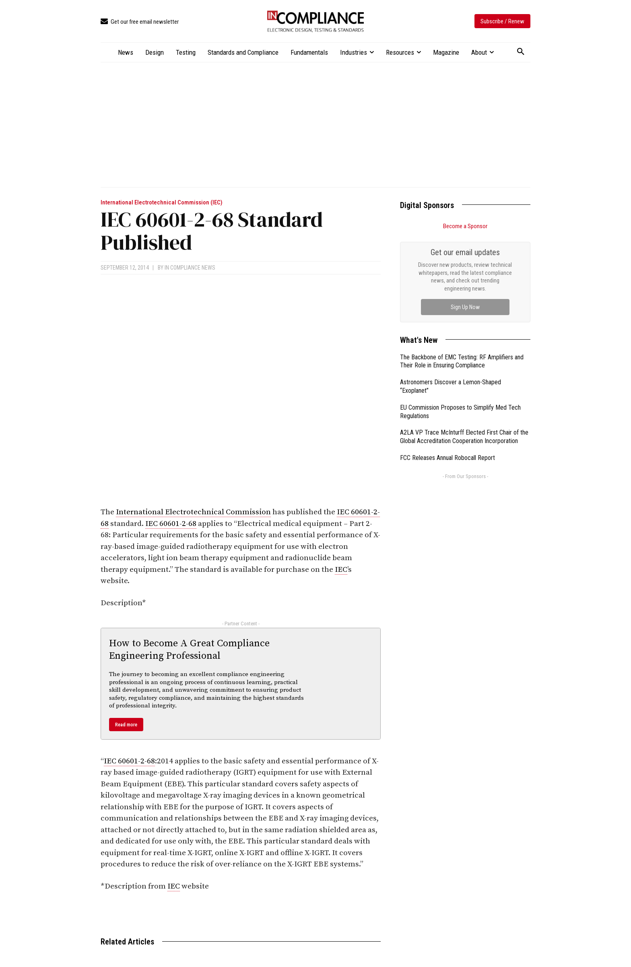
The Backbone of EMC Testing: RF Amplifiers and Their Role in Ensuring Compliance (462, 361)
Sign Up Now (465, 307)
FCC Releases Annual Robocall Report (447, 458)
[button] (520, 52)
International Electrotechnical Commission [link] (193, 512)
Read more (126, 725)
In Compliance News (190, 267)
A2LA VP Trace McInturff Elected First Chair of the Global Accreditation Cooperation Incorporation (464, 437)
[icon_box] (140, 22)
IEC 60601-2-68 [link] (170, 523)
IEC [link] (341, 569)
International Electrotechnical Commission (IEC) (162, 203)
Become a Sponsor (465, 226)
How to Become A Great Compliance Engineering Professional (189, 649)
